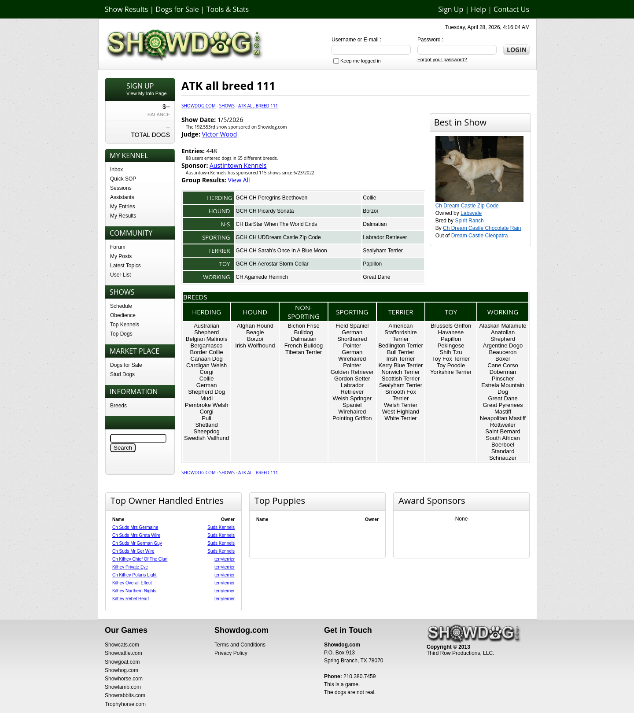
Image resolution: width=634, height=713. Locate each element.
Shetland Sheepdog (206, 428)
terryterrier (224, 559)
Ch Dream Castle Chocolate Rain (482, 228)
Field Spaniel (352, 325)
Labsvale (471, 213)
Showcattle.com (123, 653)
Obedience (123, 315)
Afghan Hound (255, 325)
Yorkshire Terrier (451, 372)
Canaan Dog (207, 358)
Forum (117, 247)
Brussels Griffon (451, 325)
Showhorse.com (124, 679)
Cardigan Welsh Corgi (206, 368)
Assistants (122, 197)
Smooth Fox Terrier (400, 395)
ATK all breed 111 (258, 106)
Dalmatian (375, 224)
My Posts (121, 256)
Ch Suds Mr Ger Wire (133, 551)
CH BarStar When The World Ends (276, 224)
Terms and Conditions (239, 645)
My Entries (122, 206)
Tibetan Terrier (303, 352)
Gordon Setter (352, 378)
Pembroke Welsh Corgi (207, 408)
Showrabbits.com (125, 695)
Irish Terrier (401, 358)
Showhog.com (121, 670)
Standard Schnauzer (502, 454)
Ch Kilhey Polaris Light (134, 575)
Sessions (121, 188)
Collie (369, 198)
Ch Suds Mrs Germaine (135, 527)
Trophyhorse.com (125, 704)
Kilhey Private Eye (130, 567)
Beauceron (503, 352)
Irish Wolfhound (255, 345)
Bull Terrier (400, 352)
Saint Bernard (502, 431)
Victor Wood (219, 134)
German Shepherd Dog (206, 388)
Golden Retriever (352, 372)
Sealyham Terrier (382, 251)
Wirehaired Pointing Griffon (352, 414)
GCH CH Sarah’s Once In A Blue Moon (281, 251)
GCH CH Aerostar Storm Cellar (272, 264)
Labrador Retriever (385, 237)
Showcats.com (122, 645)
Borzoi (370, 211)
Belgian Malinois (207, 339)
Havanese (451, 332)
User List (120, 275)
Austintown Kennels (238, 165)
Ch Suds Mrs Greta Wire (136, 535)
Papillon (372, 264)
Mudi (206, 398)
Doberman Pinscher (503, 375)
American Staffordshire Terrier (400, 332)
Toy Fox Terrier (451, 358)
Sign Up (450, 9)
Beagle (255, 332)
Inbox (116, 169)
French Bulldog (303, 345)
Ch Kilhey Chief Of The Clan (139, 559)
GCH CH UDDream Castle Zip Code (278, 237)
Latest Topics (125, 265)
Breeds (118, 406)
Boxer (502, 358)
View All (239, 180)
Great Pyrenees (503, 405)
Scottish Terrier (401, 378)
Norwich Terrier (400, 372)
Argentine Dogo (503, 345)
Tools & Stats (227, 9)
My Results (123, 216)
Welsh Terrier (400, 405)
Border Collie (206, 352)
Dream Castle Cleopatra (479, 236)
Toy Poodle (451, 365)
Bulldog (303, 332)
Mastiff (502, 411)
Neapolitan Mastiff (503, 418)
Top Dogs (121, 334)
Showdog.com (198, 106)
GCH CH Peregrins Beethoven (271, 198)
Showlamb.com (123, 687)
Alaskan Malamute (503, 325)
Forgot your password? (442, 59)
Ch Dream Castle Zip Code (467, 206)
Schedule (121, 306)
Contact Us (511, 9)
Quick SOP (123, 179)
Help (478, 9)
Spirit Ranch (469, 221)
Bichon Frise (303, 325)
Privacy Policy (230, 653)
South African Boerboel (503, 441)
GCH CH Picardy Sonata (265, 211)
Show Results (126, 9)
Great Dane (376, 277)
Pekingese (451, 345)
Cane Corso (502, 365)
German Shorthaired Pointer (352, 339)
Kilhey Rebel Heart (130, 598)
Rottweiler (503, 424)
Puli (206, 418)
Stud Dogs (122, 374)
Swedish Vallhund (206, 438)
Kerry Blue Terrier (401, 365)
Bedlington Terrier (400, 345)
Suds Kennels (221, 527)
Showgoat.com (122, 662)
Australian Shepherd (206, 329)
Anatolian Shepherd (502, 335)
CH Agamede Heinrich (262, 277)
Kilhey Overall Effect (132, 582)
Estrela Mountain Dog (502, 388)
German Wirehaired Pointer (352, 359)
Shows (227, 106)
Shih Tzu (451, 352)
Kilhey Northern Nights (134, 590)
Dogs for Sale (177, 9)
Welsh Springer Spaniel (352, 401)
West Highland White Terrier (400, 414)
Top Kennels (124, 324)
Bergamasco (207, 345)
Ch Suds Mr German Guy (137, 543)
